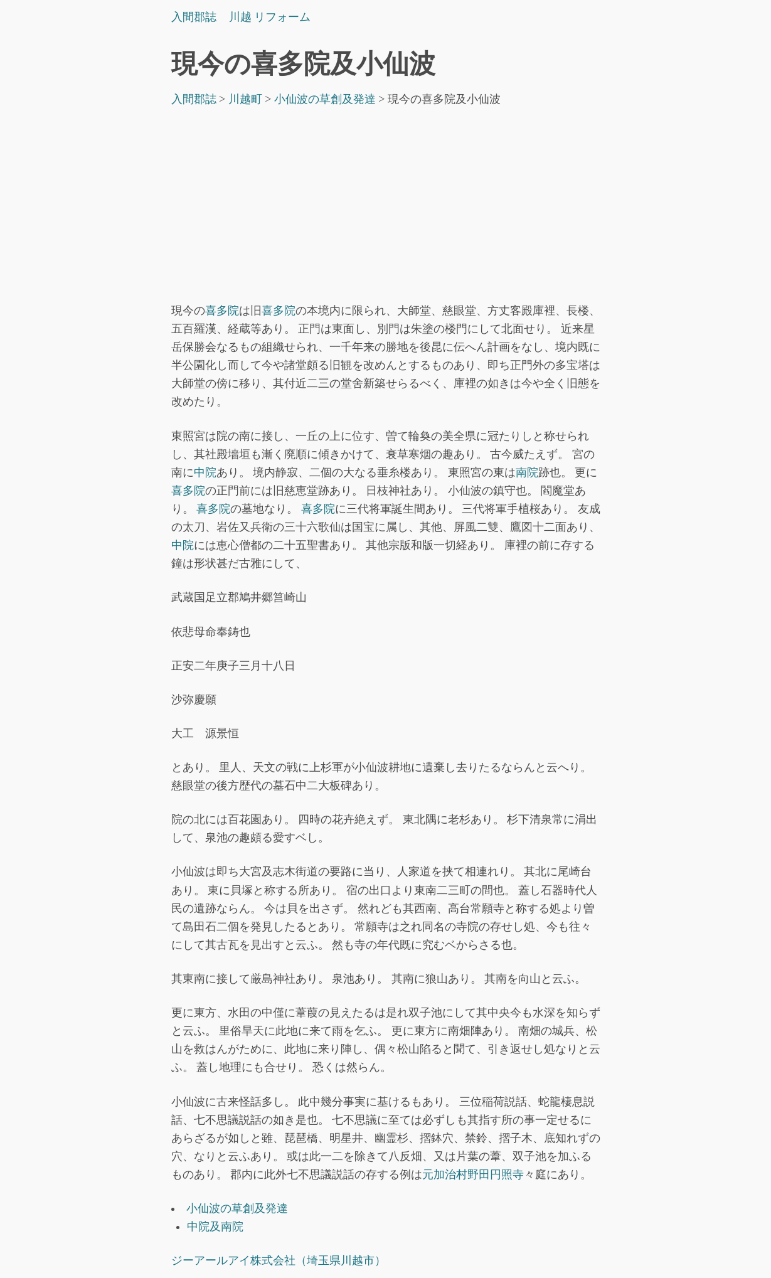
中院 (205, 472)
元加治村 (444, 1174)
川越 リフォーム (270, 17)
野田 (478, 1174)
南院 (527, 472)
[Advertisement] (385, 208)
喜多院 (222, 310)
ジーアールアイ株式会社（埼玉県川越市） (278, 1260)
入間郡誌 (193, 17)
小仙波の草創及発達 (237, 1208)
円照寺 (507, 1174)
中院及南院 (215, 1226)
